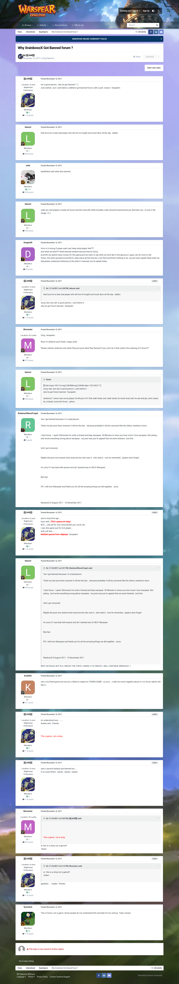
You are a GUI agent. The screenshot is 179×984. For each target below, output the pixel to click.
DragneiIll (32, 246)
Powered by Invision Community (147, 979)
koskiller (32, 679)
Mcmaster (32, 333)
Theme (34, 980)
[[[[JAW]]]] (36, 59)
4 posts (32, 444)
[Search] (134, 28)
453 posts (32, 157)
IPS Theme (24, 978)
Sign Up (143, 12)
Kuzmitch (32, 910)
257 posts (32, 364)
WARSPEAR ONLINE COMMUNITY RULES (89, 42)
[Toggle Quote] (48, 292)
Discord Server (60, 28)
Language (24, 980)
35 (32, 934)
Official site (79, 28)
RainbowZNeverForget (32, 417)
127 (32, 193)
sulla (32, 169)
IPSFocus (34, 978)
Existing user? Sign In (127, 12)
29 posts (32, 273)
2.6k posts (32, 196)
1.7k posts (32, 937)
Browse (27, 28)
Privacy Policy (45, 980)
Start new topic (150, 71)
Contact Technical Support (63, 980)
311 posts (32, 706)
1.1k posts (32, 119)
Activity (43, 28)
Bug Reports (54, 62)
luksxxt (32, 131)
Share (132, 60)
